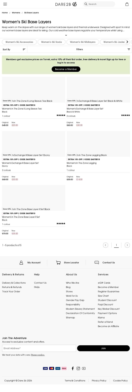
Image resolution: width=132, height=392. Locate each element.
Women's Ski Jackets (115, 41)
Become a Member (66, 68)
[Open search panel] (99, 4)
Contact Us (108, 375)
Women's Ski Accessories (19, 41)
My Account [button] (34, 375)
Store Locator (71, 375)
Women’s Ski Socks (51, 41)
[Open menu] (5, 4)
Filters (79, 49)
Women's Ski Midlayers (82, 41)
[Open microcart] (127, 4)
